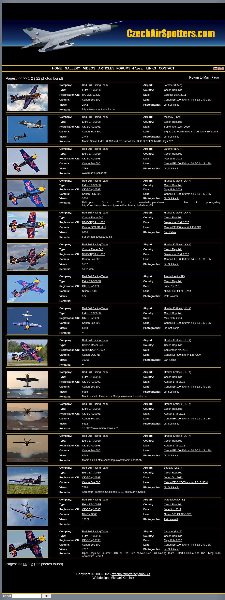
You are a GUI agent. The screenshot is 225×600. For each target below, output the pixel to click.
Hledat (6, 596)
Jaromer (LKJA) (173, 85)
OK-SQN (87, 286)
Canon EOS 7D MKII (94, 227)
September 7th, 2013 (176, 349)
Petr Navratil (171, 296)
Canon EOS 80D (91, 131)
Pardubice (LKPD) (174, 276)
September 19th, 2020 (177, 126)
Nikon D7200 (89, 290)
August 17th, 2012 (174, 381)
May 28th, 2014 (173, 317)
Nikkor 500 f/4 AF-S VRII (178, 290)
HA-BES (87, 94)
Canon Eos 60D (91, 99)
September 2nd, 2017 (176, 222)
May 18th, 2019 (173, 189)
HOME (57, 68)
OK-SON (87, 126)
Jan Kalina (170, 232)
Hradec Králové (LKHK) (177, 180)
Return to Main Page (204, 77)
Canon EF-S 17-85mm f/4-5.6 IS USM (186, 482)
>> (25, 78)
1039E (96, 94)
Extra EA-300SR (91, 89)
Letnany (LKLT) (173, 467)
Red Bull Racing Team (95, 85)
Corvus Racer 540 (92, 217)
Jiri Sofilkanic (171, 104)
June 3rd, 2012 (172, 509)
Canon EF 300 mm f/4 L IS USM (182, 227)
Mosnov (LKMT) (173, 116)
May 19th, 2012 (173, 158)
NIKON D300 (89, 514)
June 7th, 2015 (172, 286)
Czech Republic (173, 89)
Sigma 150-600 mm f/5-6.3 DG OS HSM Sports (191, 131)
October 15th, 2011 (175, 94)
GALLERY (72, 68)
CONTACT (167, 68)
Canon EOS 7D (91, 354)
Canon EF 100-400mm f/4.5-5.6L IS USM (187, 99)
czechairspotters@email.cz (130, 574)
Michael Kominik (122, 577)
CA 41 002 (99, 222)
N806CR (87, 222)
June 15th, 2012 (173, 477)
